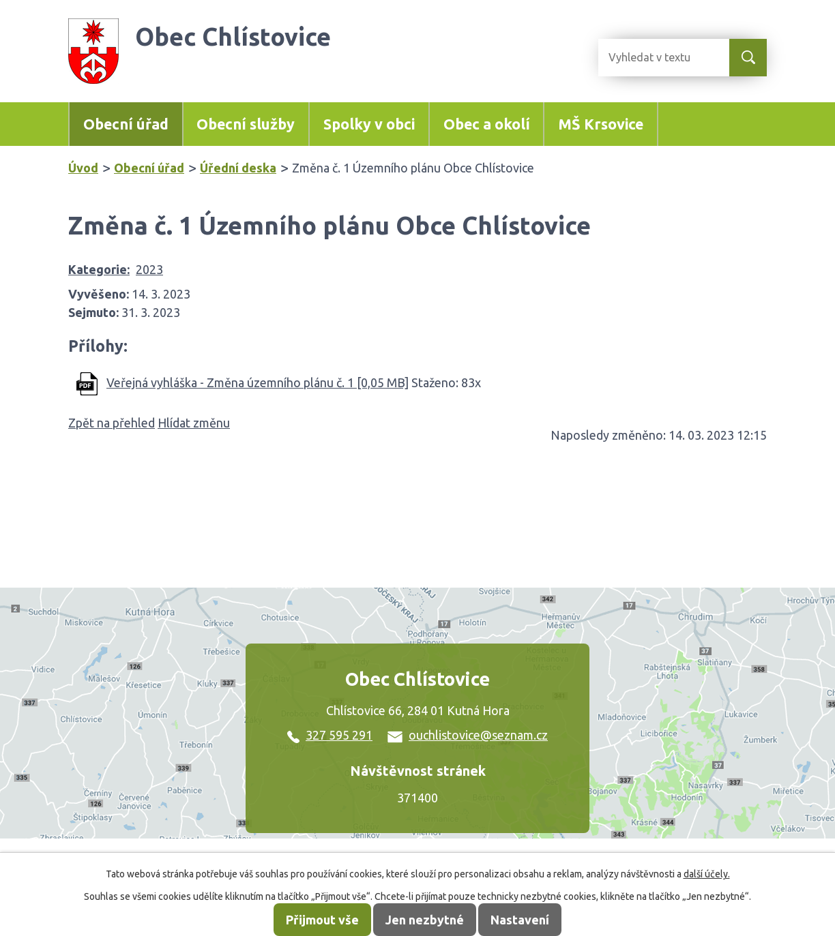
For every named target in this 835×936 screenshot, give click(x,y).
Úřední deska (238, 168)
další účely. (707, 874)
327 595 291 (329, 735)
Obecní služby (245, 124)
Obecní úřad (126, 124)
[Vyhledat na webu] (652, 57)
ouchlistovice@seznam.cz (467, 735)
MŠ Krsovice (600, 124)
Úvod (83, 168)
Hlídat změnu (194, 422)
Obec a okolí (486, 124)
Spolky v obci (369, 124)
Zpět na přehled (111, 422)
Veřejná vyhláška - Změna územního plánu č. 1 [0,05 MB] (257, 382)
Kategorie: (99, 269)
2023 (149, 269)
